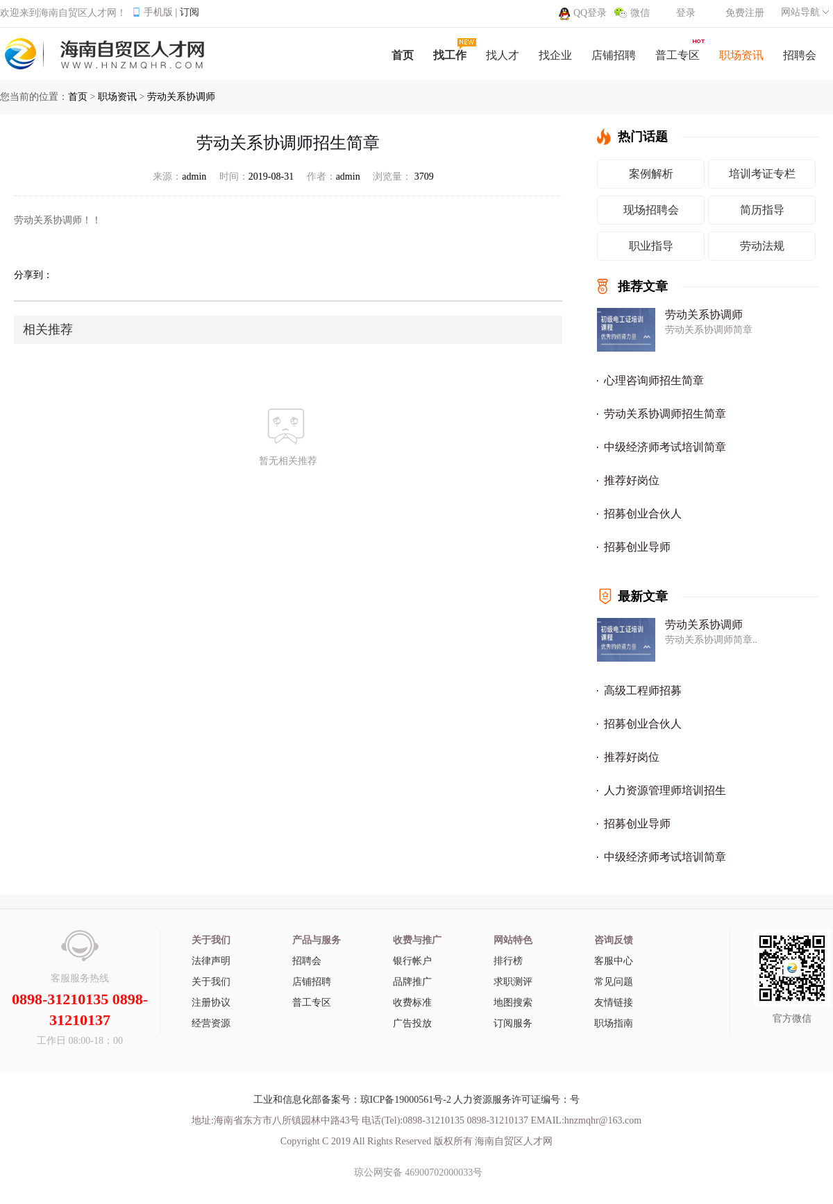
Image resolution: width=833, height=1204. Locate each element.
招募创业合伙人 (643, 513)
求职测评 (513, 982)
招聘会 (306, 961)
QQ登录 (590, 13)
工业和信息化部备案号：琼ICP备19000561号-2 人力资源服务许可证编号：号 (416, 1099)
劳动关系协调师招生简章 (665, 414)
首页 (77, 97)
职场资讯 (117, 97)
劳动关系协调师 (181, 97)
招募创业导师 (637, 547)
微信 (640, 13)
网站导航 (800, 12)
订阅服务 (513, 1023)
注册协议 (211, 1002)
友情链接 (613, 1002)
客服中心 (613, 961)
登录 (686, 13)
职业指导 (651, 246)
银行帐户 (412, 961)
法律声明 (211, 961)
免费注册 (744, 13)
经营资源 (211, 1023)
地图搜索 (513, 1002)
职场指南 (613, 1023)
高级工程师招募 (643, 690)
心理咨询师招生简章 (654, 380)
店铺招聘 (311, 982)
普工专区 (311, 1002)
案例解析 (651, 174)
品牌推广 (412, 982)
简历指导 (762, 210)
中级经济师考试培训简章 (665, 447)
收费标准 (412, 1002)
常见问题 (613, 982)
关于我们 (211, 982)
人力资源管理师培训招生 (665, 790)
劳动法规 (762, 246)
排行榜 (508, 961)
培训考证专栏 (762, 174)
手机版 (158, 12)
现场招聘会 (651, 210)
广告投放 (412, 1023)
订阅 (189, 12)
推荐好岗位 (631, 480)
